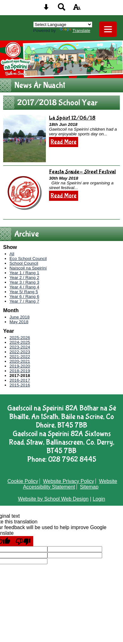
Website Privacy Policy (68, 481)
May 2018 (18, 321)
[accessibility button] (77, 9)
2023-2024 (19, 347)
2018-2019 (19, 370)
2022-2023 (19, 351)
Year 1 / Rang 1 (24, 272)
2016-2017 (19, 380)
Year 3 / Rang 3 (24, 282)
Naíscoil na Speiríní (28, 268)
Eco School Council (28, 258)
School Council (23, 263)
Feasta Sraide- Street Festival (82, 172)
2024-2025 (19, 342)
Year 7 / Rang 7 (24, 301)
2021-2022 (19, 356)
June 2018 (19, 317)
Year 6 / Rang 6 (24, 296)
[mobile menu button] (108, 29)
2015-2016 (19, 385)
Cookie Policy (23, 481)
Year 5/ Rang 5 (23, 291)
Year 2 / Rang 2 (24, 277)
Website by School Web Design (53, 499)
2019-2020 (19, 366)
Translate (75, 30)
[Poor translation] (23, 541)
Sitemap (89, 487)
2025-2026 (19, 337)
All (11, 253)
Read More (64, 142)
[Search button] (62, 9)
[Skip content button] (46, 9)
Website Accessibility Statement (70, 484)
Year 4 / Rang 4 (24, 287)
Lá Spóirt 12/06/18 (72, 118)
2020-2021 (19, 361)
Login (99, 499)
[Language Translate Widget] (62, 25)
